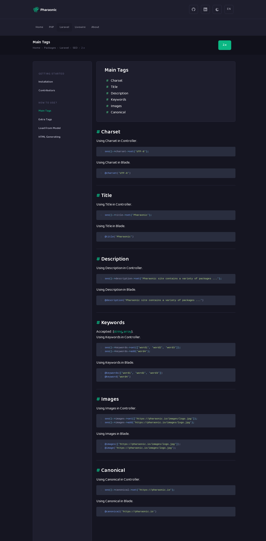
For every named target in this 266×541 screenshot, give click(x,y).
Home (36, 48)
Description (119, 93)
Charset (117, 81)
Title (114, 87)
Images (116, 106)
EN (229, 9)
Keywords (118, 100)
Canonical (118, 112)
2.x (225, 45)
